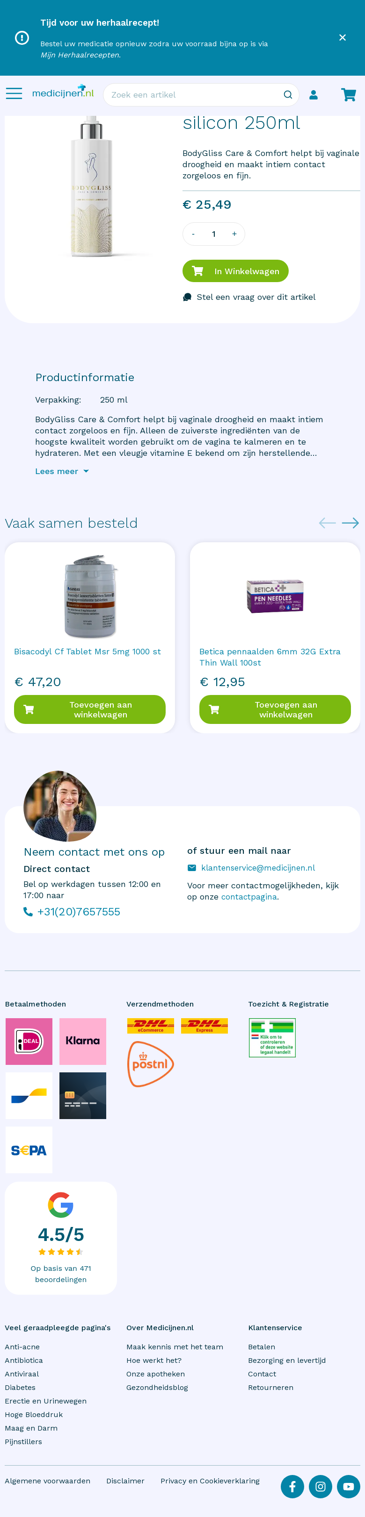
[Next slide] (350, 523)
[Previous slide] (327, 523)
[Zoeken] (287, 94)
